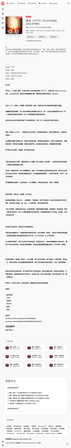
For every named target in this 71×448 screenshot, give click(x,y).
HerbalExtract (29, 431)
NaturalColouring (14, 436)
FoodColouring (34, 433)
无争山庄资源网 (14, 433)
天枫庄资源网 (56, 431)
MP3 (34, 32)
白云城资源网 (47, 431)
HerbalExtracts (24, 433)
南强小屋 (54, 426)
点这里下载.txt (12, 330)
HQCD (56, 30)
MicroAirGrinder (45, 426)
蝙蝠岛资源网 (38, 431)
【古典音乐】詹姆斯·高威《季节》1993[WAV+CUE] (27, 401)
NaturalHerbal (44, 433)
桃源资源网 (29, 426)
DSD (65, 30)
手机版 (44, 445)
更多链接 (23, 436)
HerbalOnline (53, 433)
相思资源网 (13, 428)
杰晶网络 (12, 426)
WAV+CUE (42, 30)
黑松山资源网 (39, 428)
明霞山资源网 (21, 428)
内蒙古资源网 (30, 428)
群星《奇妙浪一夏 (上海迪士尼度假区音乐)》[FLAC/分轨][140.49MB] (32, 398)
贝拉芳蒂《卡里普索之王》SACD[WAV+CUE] (25, 403)
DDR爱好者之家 (21, 426)
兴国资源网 (20, 431)
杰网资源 (37, 426)
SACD (61, 30)
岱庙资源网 (13, 431)
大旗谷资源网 (48, 428)
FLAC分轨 (50, 30)
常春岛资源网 (57, 428)
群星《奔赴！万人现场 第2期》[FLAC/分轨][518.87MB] (28, 393)
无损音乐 (31, 16)
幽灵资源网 (62, 426)
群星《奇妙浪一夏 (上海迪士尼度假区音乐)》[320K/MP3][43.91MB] (31, 395)
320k (30, 32)
